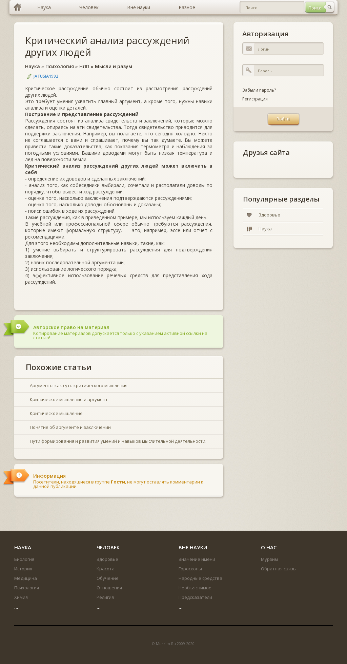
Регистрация (255, 99)
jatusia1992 (46, 76)
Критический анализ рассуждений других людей (107, 46)
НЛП (84, 66)
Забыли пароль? (259, 90)
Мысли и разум (113, 66)
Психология (59, 66)
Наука (32, 66)
